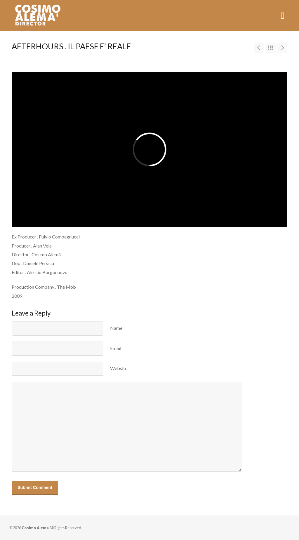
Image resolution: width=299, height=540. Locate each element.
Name (116, 328)
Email (115, 348)
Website (118, 368)
